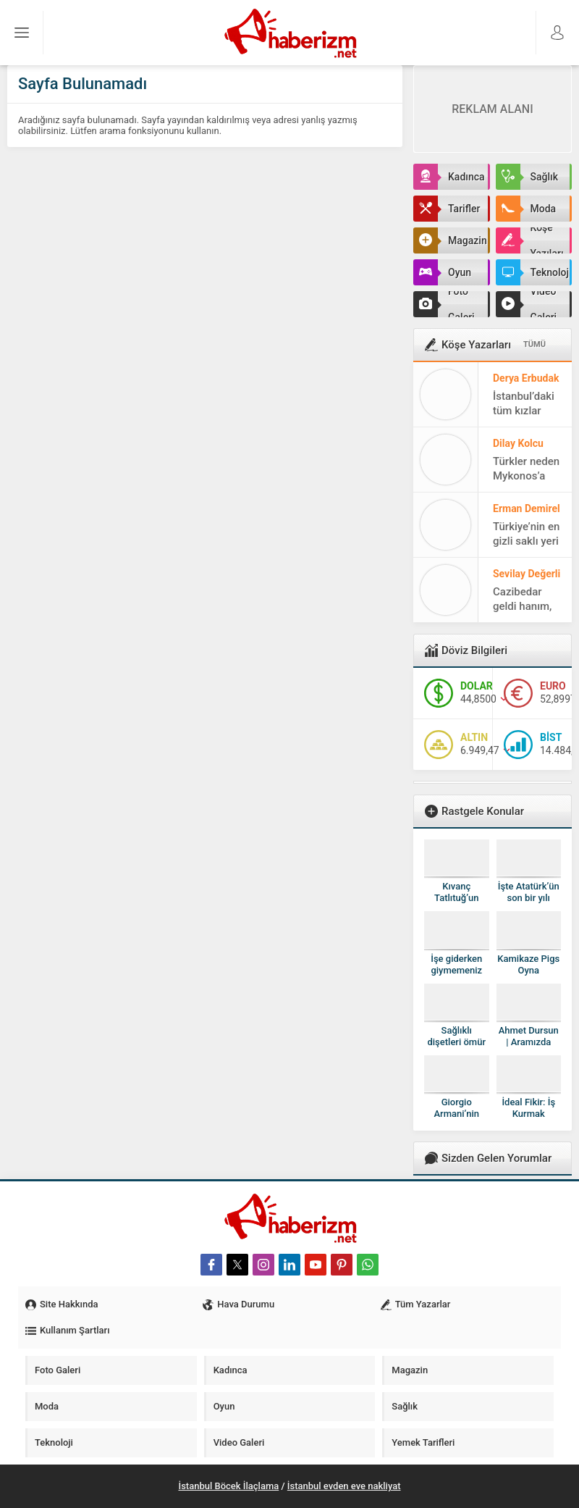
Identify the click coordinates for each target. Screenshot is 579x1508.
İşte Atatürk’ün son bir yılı (528, 892)
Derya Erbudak (526, 378)
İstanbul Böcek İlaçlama (228, 1485)
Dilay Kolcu (518, 443)
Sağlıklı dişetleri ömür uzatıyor (456, 1042)
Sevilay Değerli (526, 573)
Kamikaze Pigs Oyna (528, 964)
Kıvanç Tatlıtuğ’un (456, 892)
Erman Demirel (526, 508)
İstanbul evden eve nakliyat (344, 1485)
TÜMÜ (534, 344)
